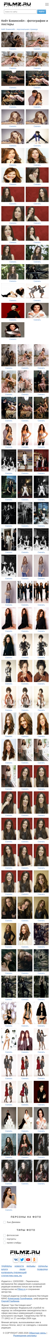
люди (22, 1269)
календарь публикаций (14, 1273)
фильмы (31, 1266)
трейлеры (6, 1266)
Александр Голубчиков (20, 1298)
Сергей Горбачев (10, 1301)
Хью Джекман (13, 1222)
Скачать (12, 49)
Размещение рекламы (25, 1336)
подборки (42, 1269)
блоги (4, 1269)
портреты (11, 1239)
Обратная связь (37, 1333)
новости (19, 1266)
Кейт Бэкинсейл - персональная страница (19, 29)
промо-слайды (14, 1243)
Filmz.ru (21, 1289)
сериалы (43, 1266)
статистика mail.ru (11, 1276)
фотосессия (13, 1235)
